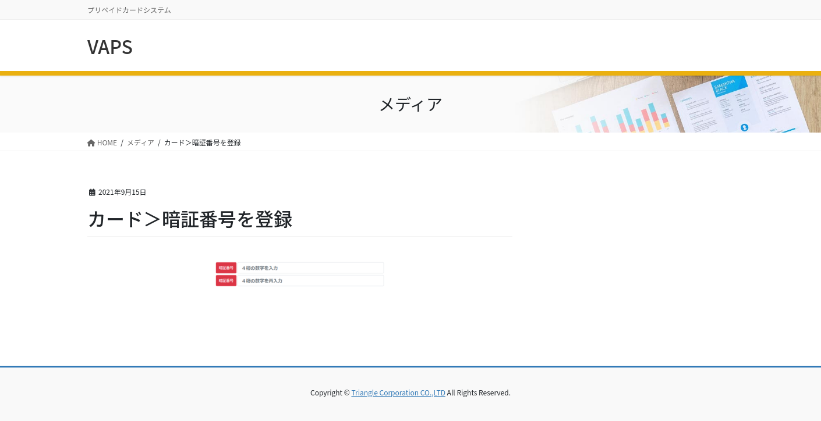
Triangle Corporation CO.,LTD (398, 392)
